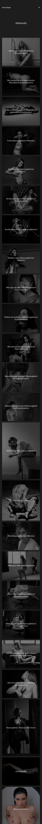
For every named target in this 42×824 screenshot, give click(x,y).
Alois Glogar (6, 7)
